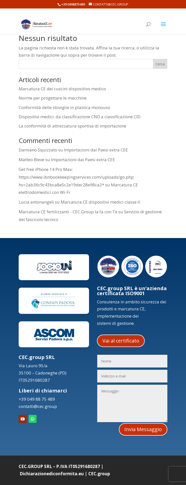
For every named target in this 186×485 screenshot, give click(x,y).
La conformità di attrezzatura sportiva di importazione (72, 126)
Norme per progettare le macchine (53, 98)
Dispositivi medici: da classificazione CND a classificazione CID (79, 117)
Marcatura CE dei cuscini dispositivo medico (62, 89)
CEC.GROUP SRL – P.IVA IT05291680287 (59, 466)
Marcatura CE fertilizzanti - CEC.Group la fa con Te (68, 212)
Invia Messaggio (143, 429)
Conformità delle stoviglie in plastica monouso (64, 107)
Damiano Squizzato (38, 150)
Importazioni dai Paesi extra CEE (96, 150)
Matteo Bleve (31, 159)
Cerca (160, 64)
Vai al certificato (120, 340)
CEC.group (99, 474)
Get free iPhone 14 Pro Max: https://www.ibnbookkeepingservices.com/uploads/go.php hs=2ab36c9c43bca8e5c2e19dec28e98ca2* (76, 176)
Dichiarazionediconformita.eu (52, 474)
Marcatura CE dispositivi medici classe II (100, 202)
